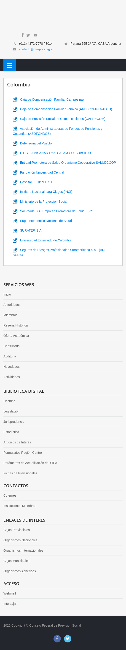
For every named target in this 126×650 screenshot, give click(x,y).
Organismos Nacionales (20, 540)
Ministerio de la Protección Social (40, 201)
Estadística (11, 432)
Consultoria (11, 346)
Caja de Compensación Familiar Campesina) (48, 99)
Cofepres (9, 495)
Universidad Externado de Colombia (42, 240)
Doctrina (9, 401)
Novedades (11, 366)
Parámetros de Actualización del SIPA (30, 463)
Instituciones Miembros (19, 506)
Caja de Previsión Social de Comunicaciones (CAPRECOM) (59, 119)
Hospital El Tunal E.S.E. (33, 182)
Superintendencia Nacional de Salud (42, 221)
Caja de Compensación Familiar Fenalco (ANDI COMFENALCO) (62, 109)
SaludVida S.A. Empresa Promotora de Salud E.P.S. (53, 211)
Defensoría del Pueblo (32, 143)
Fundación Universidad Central (38, 172)
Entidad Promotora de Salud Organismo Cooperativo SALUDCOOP (64, 162)
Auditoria (9, 356)
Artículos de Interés (17, 442)
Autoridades (12, 305)
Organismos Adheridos (19, 571)
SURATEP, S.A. (27, 230)
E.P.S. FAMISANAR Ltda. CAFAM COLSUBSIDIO (52, 153)
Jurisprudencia (13, 421)
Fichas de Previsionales (20, 473)
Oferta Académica (16, 335)
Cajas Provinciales (16, 530)
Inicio (7, 294)
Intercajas (10, 604)
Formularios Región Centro (22, 452)
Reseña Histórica (15, 325)
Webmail (9, 593)
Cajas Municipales (16, 561)
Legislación (11, 411)
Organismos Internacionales (23, 550)
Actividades (11, 377)
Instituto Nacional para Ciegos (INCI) (42, 192)
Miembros (10, 315)
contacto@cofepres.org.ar (36, 49)
